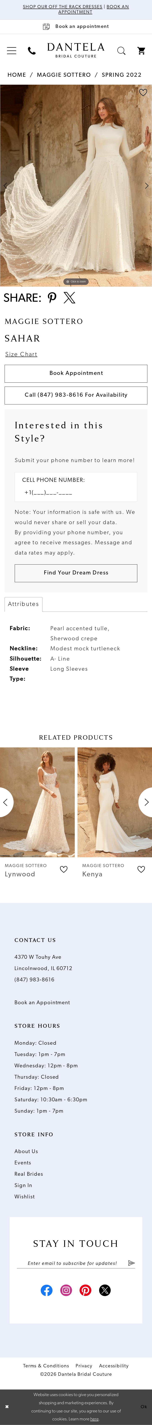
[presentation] (37, 802)
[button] (11, 51)
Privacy (84, 1366)
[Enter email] (76, 1263)
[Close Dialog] (6, 1407)
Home (17, 75)
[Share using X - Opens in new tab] (69, 299)
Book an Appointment (42, 1002)
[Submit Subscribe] (131, 1263)
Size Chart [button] (21, 355)
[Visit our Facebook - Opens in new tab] (46, 1291)
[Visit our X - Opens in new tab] (105, 1291)
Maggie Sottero (64, 75)
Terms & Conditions (46, 1366)
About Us (26, 1151)
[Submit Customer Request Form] (76, 573)
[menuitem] (11, 51)
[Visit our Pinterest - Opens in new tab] (86, 1291)
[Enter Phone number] (72, 493)
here (94, 1419)
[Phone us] (32, 51)
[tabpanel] (76, 186)
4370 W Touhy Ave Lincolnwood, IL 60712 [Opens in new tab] (43, 963)
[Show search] (121, 51)
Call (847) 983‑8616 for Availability (76, 395)
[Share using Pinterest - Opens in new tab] (52, 299)
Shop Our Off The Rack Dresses (62, 7)
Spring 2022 (122, 75)
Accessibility (114, 1366)
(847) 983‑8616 (34, 980)
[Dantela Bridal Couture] (76, 50)
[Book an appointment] (76, 27)
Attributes (23, 604)
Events (22, 1163)
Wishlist (24, 1197)
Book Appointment (76, 373)
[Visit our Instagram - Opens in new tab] (66, 1291)
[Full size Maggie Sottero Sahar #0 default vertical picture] (76, 186)
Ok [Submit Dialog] (144, 1407)
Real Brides (28, 1174)
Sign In (23, 1185)
